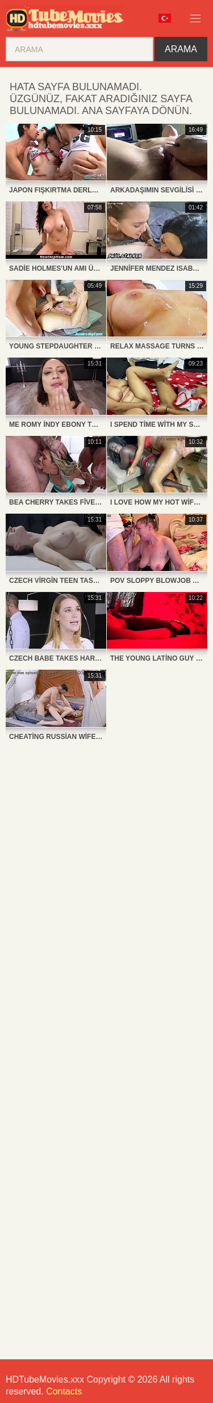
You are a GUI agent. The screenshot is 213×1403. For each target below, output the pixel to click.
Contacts (64, 1391)
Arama (181, 49)
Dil (164, 18)
